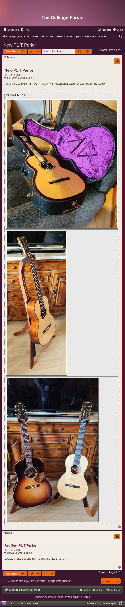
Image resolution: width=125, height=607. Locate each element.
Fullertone (9, 57)
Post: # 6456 (12, 75)
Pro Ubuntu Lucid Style (24, 603)
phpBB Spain (109, 603)
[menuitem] (24, 29)
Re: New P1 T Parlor (20, 545)
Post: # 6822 (12, 550)
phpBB (51, 597)
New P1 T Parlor (19, 44)
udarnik (8, 533)
